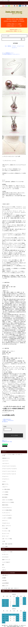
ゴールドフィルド (20, 46)
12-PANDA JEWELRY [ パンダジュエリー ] (11, 54)
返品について (4, 440)
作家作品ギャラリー (10, 53)
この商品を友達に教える (6, 419)
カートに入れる (13, 435)
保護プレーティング (6, 559)
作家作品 (9, 46)
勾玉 (6, 46)
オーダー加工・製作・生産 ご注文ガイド (10, 588)
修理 (3, 564)
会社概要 (4, 577)
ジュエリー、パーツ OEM (7, 551)
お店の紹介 (4, 580)
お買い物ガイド (5, 575)
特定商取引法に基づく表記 (7, 441)
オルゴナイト (14, 47)
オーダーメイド (5, 554)
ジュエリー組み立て (6, 562)
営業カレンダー (5, 585)
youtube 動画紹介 (5, 583)
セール (3, 567)
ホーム (3, 53)
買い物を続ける (5, 421)
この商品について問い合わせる (7, 420)
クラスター (14, 46)
